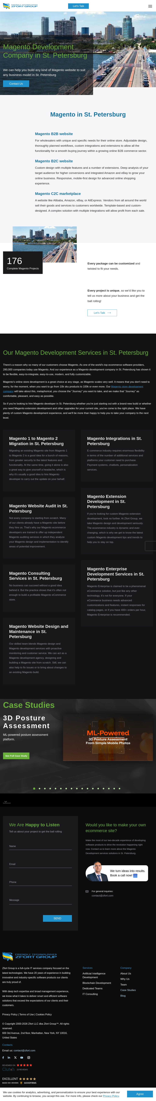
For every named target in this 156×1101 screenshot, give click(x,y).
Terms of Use (26, 1014)
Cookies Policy (44, 1014)
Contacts (7, 1044)
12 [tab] (93, 788)
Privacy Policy (111, 1096)
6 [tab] (61, 788)
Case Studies (128, 990)
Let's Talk (78, 6)
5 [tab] (55, 788)
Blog (123, 995)
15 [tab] (109, 788)
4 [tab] (50, 788)
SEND (57, 918)
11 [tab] (87, 788)
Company (125, 967)
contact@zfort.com (102, 895)
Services (87, 967)
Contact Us (16, 83)
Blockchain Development (97, 983)
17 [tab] (119, 788)
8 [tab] (71, 788)
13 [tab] (98, 788)
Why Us (124, 979)
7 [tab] (66, 788)
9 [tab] (77, 788)
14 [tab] (103, 788)
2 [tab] (39, 788)
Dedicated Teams (93, 988)
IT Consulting (90, 994)
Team (123, 984)
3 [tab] (45, 788)
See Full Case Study (16, 755)
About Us (125, 973)
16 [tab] (114, 788)
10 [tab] (82, 788)
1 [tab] (34, 788)
